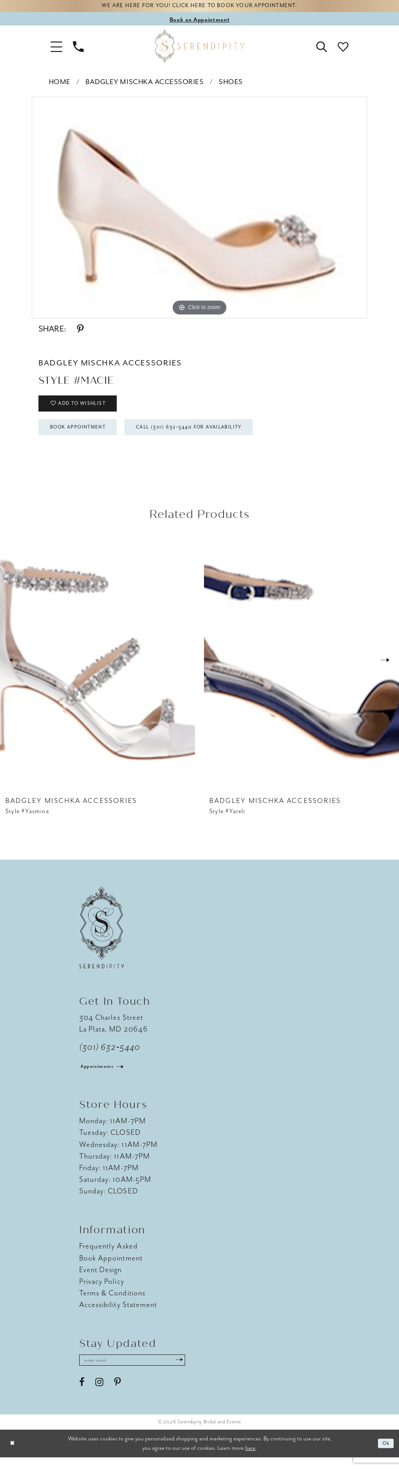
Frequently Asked (108, 1256)
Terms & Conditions (112, 1303)
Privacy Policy (101, 1291)
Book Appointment (85, 436)
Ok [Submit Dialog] (385, 1455)
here (250, 1459)
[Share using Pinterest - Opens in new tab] (80, 331)
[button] (56, 48)
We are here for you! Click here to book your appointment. (199, 7)
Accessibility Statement (118, 1314)
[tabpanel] (199, 209)
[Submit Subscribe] (197, 1371)
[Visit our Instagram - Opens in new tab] (99, 1394)
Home (60, 84)
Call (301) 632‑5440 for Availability (215, 436)
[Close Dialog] (13, 1455)
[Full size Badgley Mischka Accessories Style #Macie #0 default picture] (199, 209)
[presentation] (97, 670)
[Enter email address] (141, 1371)
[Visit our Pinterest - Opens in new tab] (117, 1394)
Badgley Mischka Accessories (144, 84)
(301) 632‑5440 (109, 1057)
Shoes (231, 84)
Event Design (100, 1279)
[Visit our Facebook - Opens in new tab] (82, 1394)
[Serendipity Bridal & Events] (199, 48)
